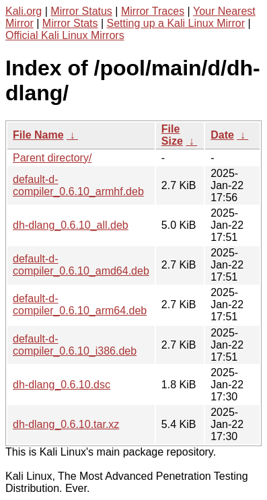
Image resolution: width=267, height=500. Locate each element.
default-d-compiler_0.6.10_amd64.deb (81, 265)
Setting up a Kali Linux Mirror (176, 23)
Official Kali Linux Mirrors (64, 35)
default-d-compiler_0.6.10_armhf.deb (78, 185)
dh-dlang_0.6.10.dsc (61, 384)
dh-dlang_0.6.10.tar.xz (66, 424)
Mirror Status (81, 11)
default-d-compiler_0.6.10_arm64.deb (80, 304)
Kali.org (23, 11)
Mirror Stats (70, 23)
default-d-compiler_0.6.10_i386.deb (75, 345)
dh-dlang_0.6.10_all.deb (70, 225)
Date (222, 135)
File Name (38, 135)
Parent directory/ (52, 158)
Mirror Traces (152, 11)
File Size (172, 135)
